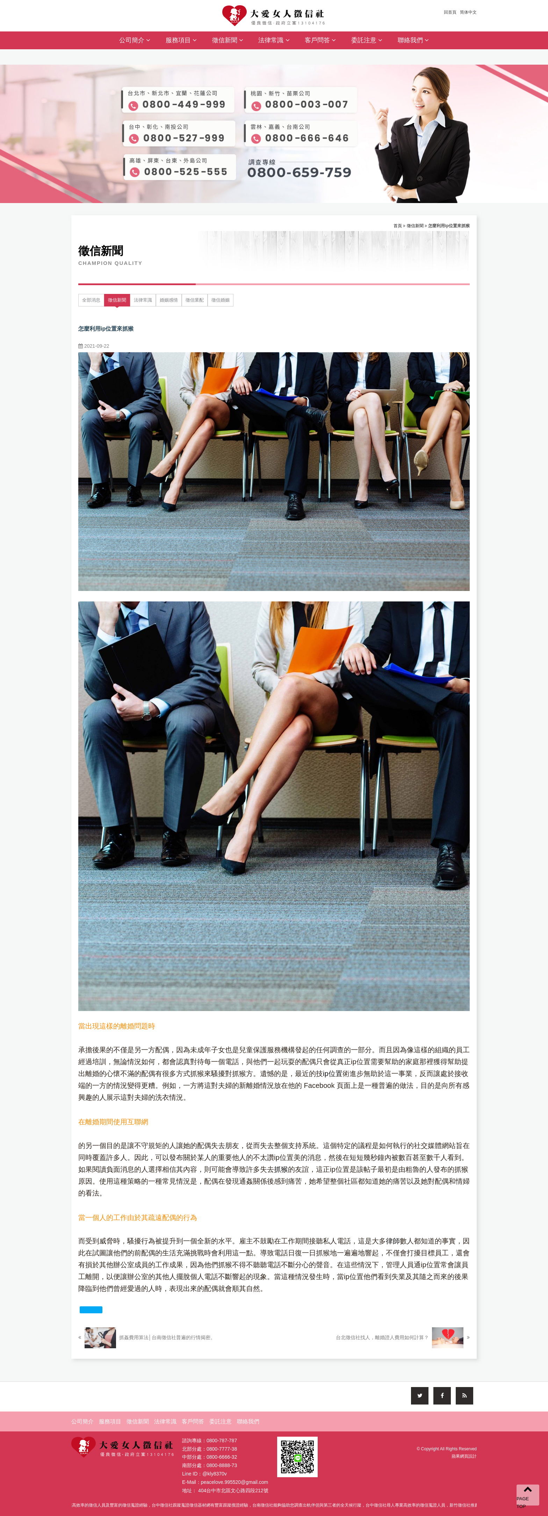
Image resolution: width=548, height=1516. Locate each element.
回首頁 (450, 12)
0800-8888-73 (222, 1467)
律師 (393, 1241)
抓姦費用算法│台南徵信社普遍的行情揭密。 (146, 1337)
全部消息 (91, 300)
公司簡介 (134, 40)
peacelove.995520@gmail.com (234, 1484)
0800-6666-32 (222, 1458)
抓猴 (281, 1169)
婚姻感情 (169, 300)
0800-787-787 (222, 1442)
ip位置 (332, 1073)
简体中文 (468, 12)
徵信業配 (195, 300)
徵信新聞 (227, 40)
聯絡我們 (413, 40)
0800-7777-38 (222, 1450)
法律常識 (273, 40)
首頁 (398, 225)
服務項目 (181, 40)
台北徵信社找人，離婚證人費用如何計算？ (403, 1337)
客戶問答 (320, 40)
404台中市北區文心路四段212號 (233, 1492)
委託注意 (366, 40)
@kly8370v (214, 1475)
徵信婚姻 (220, 300)
